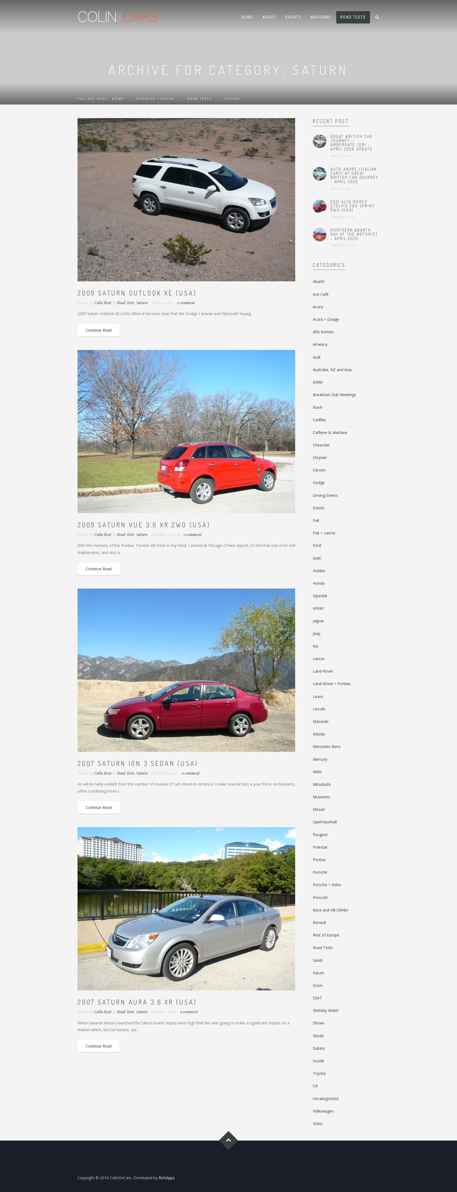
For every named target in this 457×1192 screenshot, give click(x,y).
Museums (321, 17)
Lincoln (319, 708)
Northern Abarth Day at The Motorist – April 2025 (354, 234)
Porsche (320, 872)
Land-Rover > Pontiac (332, 683)
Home (247, 17)
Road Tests (353, 17)
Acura (318, 306)
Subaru (319, 1048)
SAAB (318, 960)
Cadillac (319, 419)
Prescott (320, 897)
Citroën (319, 470)
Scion (317, 985)
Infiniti (318, 608)
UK (315, 1085)
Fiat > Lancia (324, 532)
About (269, 17)
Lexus (318, 696)
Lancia (318, 658)
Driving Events (325, 495)
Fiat (316, 520)
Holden (319, 570)
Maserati (320, 721)
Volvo (318, 1123)
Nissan (319, 809)
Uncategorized (325, 1098)
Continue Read (99, 330)
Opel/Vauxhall (325, 821)
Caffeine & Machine (330, 432)
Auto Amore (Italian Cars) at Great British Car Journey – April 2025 (354, 175)
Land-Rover (323, 671)
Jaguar (318, 620)
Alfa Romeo (323, 331)
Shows (319, 1022)
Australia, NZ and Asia (332, 369)
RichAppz (167, 1177)
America (320, 344)
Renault (319, 922)
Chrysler (320, 457)
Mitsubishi (322, 784)
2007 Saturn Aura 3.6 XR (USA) (137, 1002)
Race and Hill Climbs (330, 910)
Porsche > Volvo (155, 99)
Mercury (320, 759)
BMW (318, 382)
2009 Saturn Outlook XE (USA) (137, 293)
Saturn (142, 302)
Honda (319, 583)
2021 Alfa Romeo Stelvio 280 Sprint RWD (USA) (353, 205)
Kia (315, 646)
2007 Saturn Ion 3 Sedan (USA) (138, 763)
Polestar (320, 847)
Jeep (316, 633)
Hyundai (320, 595)
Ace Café (321, 294)
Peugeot (320, 834)
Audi (316, 357)
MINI (317, 771)
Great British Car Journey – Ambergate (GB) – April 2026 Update (352, 142)
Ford (317, 545)
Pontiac (319, 859)
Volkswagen (323, 1111)
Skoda (318, 1035)
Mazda (319, 734)
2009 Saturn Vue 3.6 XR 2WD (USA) (144, 524)
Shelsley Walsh (326, 1010)
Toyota (319, 1073)
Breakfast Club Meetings (334, 394)
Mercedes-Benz (327, 746)
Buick (317, 407)
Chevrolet (321, 445)
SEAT (317, 997)
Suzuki (318, 1060)
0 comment (186, 302)
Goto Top (228, 1140)
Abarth (319, 281)
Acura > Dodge (326, 319)
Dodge (319, 482)
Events (293, 17)
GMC (317, 558)
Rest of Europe (326, 935)
